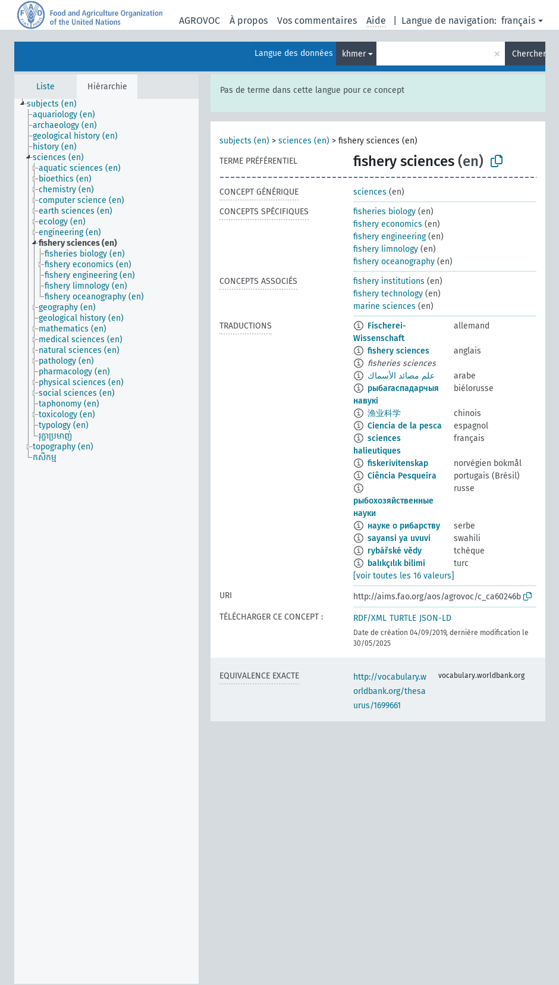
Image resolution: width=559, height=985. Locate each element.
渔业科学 (384, 413)
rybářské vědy (395, 551)
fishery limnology (385, 249)
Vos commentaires (317, 20)
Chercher (528, 54)
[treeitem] (56, 104)
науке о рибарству (404, 526)
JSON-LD (435, 618)
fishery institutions (389, 281)
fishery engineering (389, 237)
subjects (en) (244, 141)
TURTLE (403, 618)
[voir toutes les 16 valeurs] (403, 576)
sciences (370, 192)
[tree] (106, 541)
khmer (354, 54)
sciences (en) (303, 141)
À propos (249, 20)
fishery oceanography (394, 262)
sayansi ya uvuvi (399, 538)
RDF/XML (370, 618)
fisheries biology (384, 212)
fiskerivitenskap (398, 463)
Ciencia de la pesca (405, 426)
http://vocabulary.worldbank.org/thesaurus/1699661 (389, 691)
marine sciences (384, 306)
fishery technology (388, 294)
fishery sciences (398, 351)
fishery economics (387, 224)
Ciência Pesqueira (402, 476)
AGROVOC (199, 20)
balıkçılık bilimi (396, 563)
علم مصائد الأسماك (401, 376)
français (518, 20)
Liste (45, 87)
